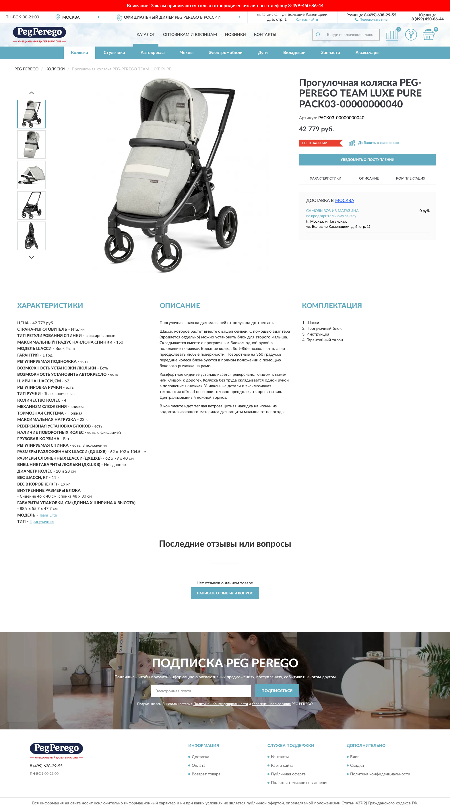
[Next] (31, 257)
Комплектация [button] (410, 178)
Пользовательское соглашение (299, 783)
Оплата (198, 766)
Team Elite (48, 515)
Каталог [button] (146, 35)
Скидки (357, 766)
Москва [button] (344, 201)
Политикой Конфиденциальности (220, 704)
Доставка (200, 757)
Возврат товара (206, 774)
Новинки (235, 35)
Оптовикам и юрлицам (190, 35)
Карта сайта (282, 766)
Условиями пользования (271, 704)
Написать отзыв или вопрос (225, 593)
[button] (371, 19)
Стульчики (114, 53)
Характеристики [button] (325, 178)
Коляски (79, 53)
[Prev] (31, 92)
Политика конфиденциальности (380, 774)
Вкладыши (294, 53)
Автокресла (153, 53)
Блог (354, 757)
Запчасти (330, 53)
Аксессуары (367, 53)
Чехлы (186, 53)
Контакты (265, 35)
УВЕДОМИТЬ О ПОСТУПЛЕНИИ (367, 159)
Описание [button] (369, 178)
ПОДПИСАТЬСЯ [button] (277, 691)
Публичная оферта (288, 774)
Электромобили (226, 53)
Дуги (263, 53)
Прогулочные (42, 522)
